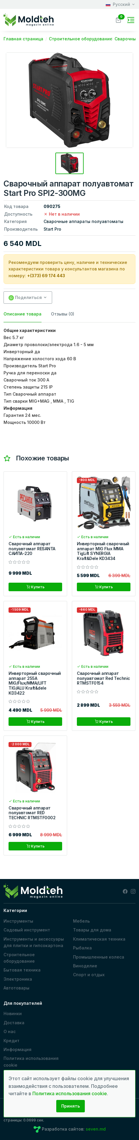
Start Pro (52, 229)
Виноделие (85, 965)
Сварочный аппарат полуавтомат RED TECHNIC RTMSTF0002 (32, 812)
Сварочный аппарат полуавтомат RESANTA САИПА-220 (32, 548)
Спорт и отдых (89, 974)
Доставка (14, 1022)
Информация (18, 1049)
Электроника (18, 979)
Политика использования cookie (31, 1061)
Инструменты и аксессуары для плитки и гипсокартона (34, 942)
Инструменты (18, 920)
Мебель (81, 920)
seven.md (96, 1128)
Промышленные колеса (98, 956)
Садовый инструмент (27, 929)
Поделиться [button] (25, 297)
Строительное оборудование (19, 958)
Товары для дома (92, 929)
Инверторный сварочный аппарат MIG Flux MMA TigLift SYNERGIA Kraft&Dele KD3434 (103, 551)
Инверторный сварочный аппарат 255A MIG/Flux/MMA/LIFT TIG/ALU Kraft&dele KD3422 (35, 683)
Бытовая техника (22, 969)
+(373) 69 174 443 (46, 275)
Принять (70, 1105)
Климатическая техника (99, 938)
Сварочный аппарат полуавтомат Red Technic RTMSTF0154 (103, 678)
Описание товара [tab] (23, 313)
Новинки (13, 1013)
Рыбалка (82, 947)
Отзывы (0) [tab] (62, 313)
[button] (118, 19)
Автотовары (16, 987)
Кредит (11, 1040)
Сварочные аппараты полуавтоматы (83, 221)
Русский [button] (118, 4)
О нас (10, 1031)
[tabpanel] (69, 376)
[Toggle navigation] (130, 20)
